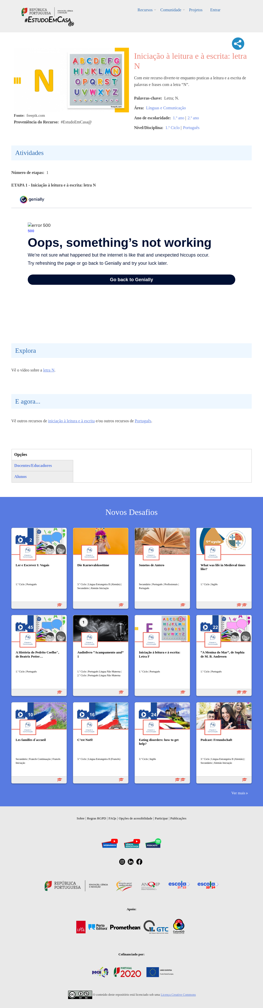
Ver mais (238, 793)
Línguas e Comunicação (166, 108)
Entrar (215, 10)
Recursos (145, 10)
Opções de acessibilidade (135, 818)
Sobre (80, 818)
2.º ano (193, 118)
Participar (161, 818)
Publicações (178, 818)
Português (191, 127)
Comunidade (170, 10)
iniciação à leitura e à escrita (71, 421)
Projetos (195, 10)
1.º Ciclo (172, 127)
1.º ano (178, 118)
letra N (48, 370)
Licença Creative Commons (178, 994)
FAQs (112, 818)
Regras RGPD (96, 818)
